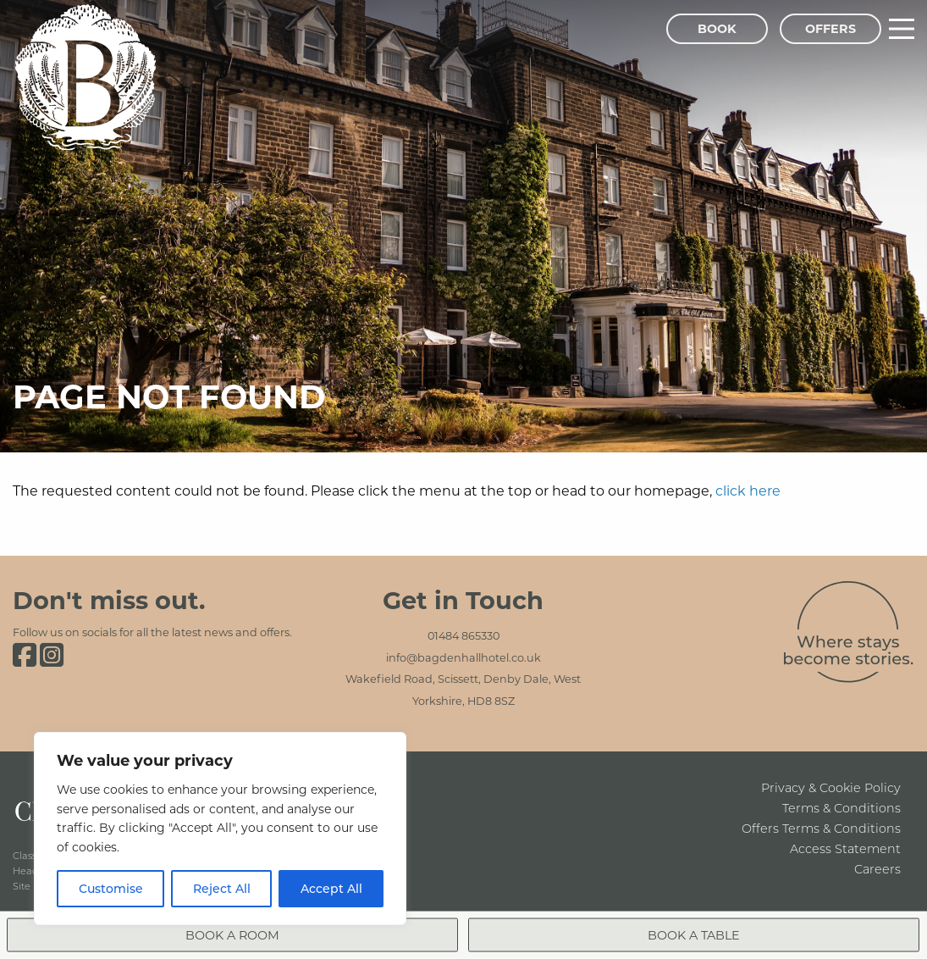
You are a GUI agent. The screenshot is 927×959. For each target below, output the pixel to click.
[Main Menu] (901, 29)
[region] (220, 828)
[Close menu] (898, 885)
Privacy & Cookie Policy (831, 787)
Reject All (222, 888)
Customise (111, 888)
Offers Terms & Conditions (821, 828)
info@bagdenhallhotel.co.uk (463, 657)
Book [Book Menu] (717, 28)
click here (748, 490)
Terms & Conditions (841, 808)
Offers (830, 28)
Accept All (331, 888)
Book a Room (660, 909)
